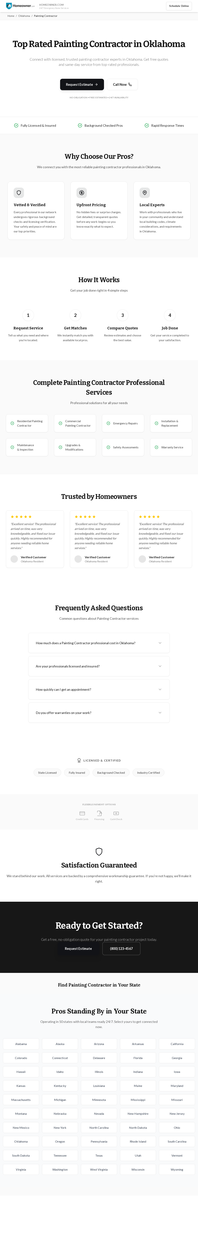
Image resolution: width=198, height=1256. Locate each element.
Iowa (177, 1071)
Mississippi (138, 1099)
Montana (21, 1113)
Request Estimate (82, 84)
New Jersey (177, 1113)
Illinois (99, 1071)
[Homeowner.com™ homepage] (20, 6)
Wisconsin (138, 1169)
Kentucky (60, 1085)
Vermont (177, 1155)
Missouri (177, 1099)
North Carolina (99, 1127)
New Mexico (21, 1127)
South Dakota (21, 1155)
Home (11, 15)
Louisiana (99, 1085)
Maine (138, 1085)
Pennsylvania (99, 1141)
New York (60, 1127)
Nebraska (60, 1113)
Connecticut (60, 1058)
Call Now (122, 84)
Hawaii (20, 1071)
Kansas (20, 1085)
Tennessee (60, 1155)
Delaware (99, 1058)
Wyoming (177, 1169)
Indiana (138, 1071)
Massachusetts (21, 1099)
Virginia (21, 1169)
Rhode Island (138, 1141)
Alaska (60, 1044)
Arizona (99, 1044)
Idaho (60, 1071)
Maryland (177, 1085)
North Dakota (138, 1127)
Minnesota (99, 1099)
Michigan (60, 1099)
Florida (138, 1058)
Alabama (21, 1044)
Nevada (99, 1113)
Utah (138, 1155)
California (177, 1044)
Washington (60, 1169)
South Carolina (177, 1141)
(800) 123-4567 (121, 949)
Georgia (177, 1058)
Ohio (177, 1127)
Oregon (60, 1141)
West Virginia (99, 1169)
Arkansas (138, 1044)
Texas (99, 1155)
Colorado (21, 1058)
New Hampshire (138, 1113)
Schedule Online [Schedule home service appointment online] (179, 5)
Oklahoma (24, 15)
